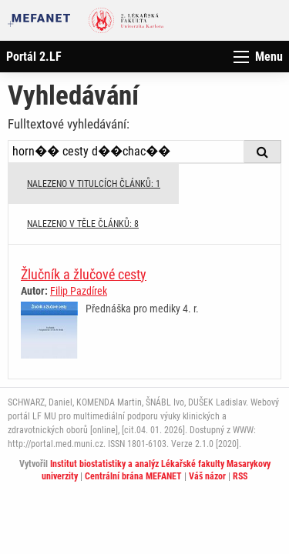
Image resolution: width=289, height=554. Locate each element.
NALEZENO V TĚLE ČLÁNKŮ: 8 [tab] (83, 224)
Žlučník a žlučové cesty (83, 274)
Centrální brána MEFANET (133, 476)
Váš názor (207, 476)
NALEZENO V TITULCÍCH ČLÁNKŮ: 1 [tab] (93, 184)
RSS (240, 476)
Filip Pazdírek (78, 291)
